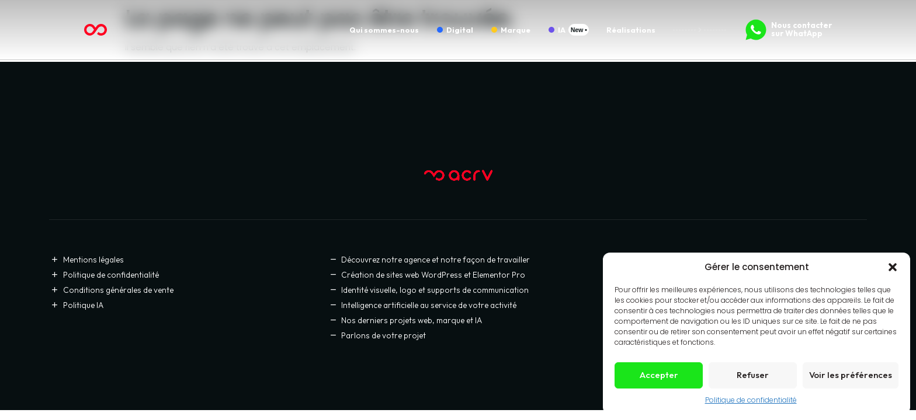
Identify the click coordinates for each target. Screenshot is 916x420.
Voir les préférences (850, 374)
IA (561, 29)
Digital (459, 29)
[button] (892, 267)
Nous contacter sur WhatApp (801, 29)
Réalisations (630, 29)
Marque (515, 29)
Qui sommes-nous (384, 29)
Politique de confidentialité (751, 400)
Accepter (659, 374)
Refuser (753, 374)
